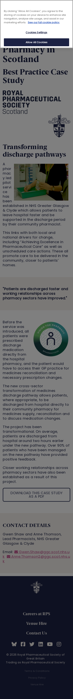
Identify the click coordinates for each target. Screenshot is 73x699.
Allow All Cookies (36, 42)
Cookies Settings (36, 32)
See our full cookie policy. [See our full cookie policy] (44, 22)
